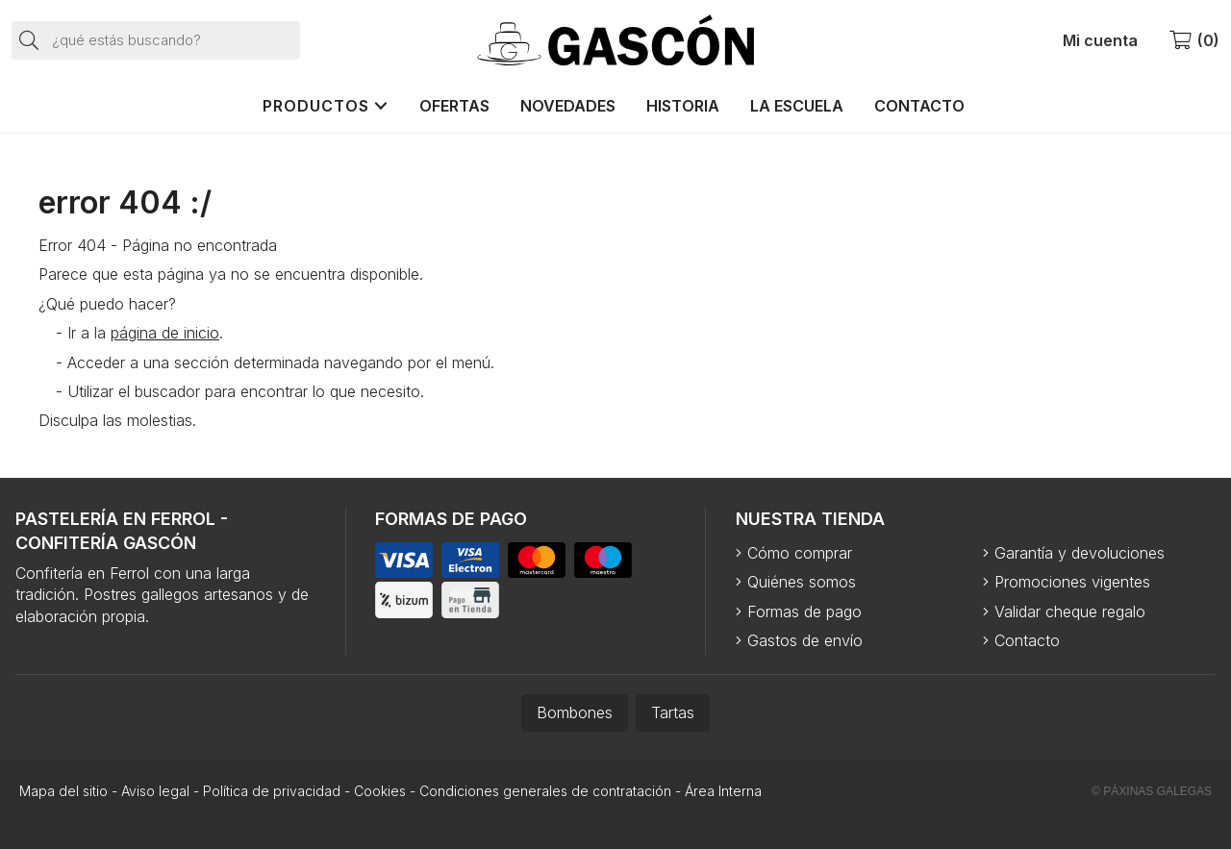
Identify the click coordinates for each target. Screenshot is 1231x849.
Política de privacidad (271, 791)
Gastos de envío (805, 640)
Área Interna (723, 791)
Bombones (575, 712)
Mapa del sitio (63, 791)
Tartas (672, 712)
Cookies (380, 791)
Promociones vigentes (1072, 581)
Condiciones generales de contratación (545, 791)
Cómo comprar (799, 552)
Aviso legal (155, 791)
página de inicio (165, 332)
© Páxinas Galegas (1152, 791)
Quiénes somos (801, 581)
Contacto (1027, 640)
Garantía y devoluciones (1079, 552)
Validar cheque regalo (1069, 611)
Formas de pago (804, 611)
